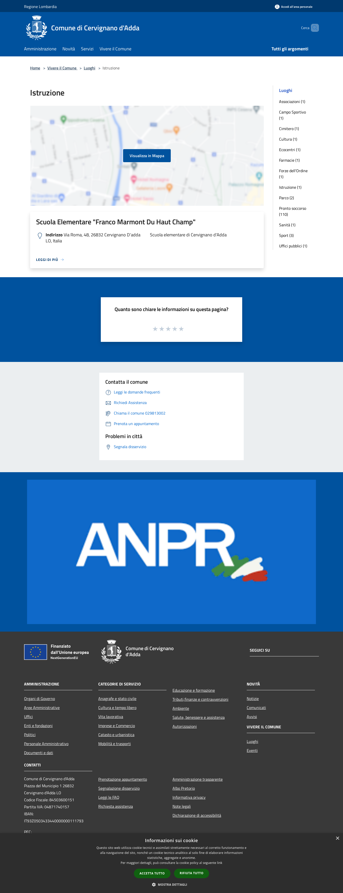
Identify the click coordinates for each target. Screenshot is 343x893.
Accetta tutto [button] (152, 873)
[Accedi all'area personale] (293, 7)
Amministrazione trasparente (198, 779)
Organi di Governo (39, 699)
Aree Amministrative (42, 708)
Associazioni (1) (292, 101)
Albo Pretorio (184, 788)
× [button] (337, 838)
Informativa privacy (189, 797)
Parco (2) (286, 198)
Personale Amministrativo (46, 744)
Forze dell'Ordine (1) (293, 174)
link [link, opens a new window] (219, 863)
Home (35, 68)
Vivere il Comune (62, 68)
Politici (30, 735)
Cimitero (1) (289, 129)
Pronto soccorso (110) (292, 211)
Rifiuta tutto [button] (192, 873)
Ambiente (181, 708)
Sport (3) (286, 235)
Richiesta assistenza (115, 806)
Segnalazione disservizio (119, 788)
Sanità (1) (287, 225)
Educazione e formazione (194, 690)
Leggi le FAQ (108, 797)
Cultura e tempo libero (117, 708)
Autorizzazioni (185, 726)
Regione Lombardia (40, 7)
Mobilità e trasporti (114, 744)
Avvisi (252, 717)
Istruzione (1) (290, 187)
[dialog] (171, 863)
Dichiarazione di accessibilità (197, 815)
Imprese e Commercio (116, 726)
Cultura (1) (288, 139)
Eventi (252, 750)
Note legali (182, 806)
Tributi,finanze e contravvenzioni (200, 699)
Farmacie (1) (289, 160)
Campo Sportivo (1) (292, 115)
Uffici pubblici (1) (293, 246)
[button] (171, 884)
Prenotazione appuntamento (122, 779)
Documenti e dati (38, 753)
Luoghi (89, 68)
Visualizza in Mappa (147, 156)
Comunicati (256, 708)
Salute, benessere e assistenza (199, 717)
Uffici (28, 717)
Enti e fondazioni (38, 726)
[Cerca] (313, 28)
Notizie (253, 699)
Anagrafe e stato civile (117, 699)
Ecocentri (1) (289, 150)
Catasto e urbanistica (116, 735)
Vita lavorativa (110, 717)
